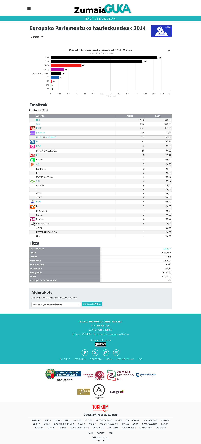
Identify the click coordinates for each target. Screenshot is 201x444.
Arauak (109, 359)
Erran (47, 424)
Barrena (165, 420)
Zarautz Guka (129, 427)
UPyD (38, 146)
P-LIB (38, 201)
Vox (38, 181)
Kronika (39, 427)
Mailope (51, 427)
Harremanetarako (125, 359)
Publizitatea (96, 359)
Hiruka (164, 424)
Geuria (81, 424)
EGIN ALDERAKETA (92, 304)
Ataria (119, 420)
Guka (135, 424)
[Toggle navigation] (29, 8)
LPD (38, 120)
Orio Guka (98, 427)
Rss (140, 359)
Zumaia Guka (146, 427)
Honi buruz (64, 359)
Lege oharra (80, 359)
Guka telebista (149, 424)
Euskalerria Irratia (64, 424)
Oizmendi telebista (79, 427)
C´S (37, 164)
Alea (67, 420)
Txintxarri (112, 427)
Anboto (88, 420)
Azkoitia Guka (150, 420)
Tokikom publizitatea (100, 437)
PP (37, 141)
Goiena (92, 424)
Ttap (110, 433)
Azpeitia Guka (132, 420)
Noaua (62, 427)
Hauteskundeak (100, 19)
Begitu (36, 424)
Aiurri (58, 420)
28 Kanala (161, 427)
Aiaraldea (36, 420)
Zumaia (37, 36)
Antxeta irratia (104, 420)
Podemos (40, 132)
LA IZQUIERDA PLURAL (46, 137)
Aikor (48, 420)
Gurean (100, 433)
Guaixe (125, 424)
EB (37, 155)
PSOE (38, 128)
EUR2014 (167, 249)
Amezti (77, 420)
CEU (38, 124)
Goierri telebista (109, 424)
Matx (91, 433)
